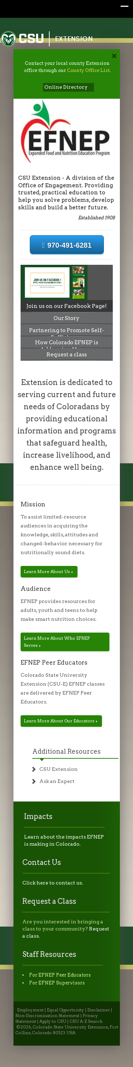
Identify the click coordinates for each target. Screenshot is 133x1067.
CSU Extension (58, 769)
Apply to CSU (52, 1021)
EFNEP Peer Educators (54, 662)
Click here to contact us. (52, 883)
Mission (33, 504)
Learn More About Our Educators (60, 720)
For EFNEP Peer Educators (60, 975)
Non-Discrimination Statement (47, 1015)
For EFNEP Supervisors (57, 982)
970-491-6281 (67, 245)
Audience (36, 588)
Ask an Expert (56, 781)
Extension (74, 38)
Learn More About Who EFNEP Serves (57, 641)
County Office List (88, 70)
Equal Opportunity (65, 1009)
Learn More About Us (48, 571)
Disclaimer (98, 1009)
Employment (30, 1009)
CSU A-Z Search (86, 1021)
